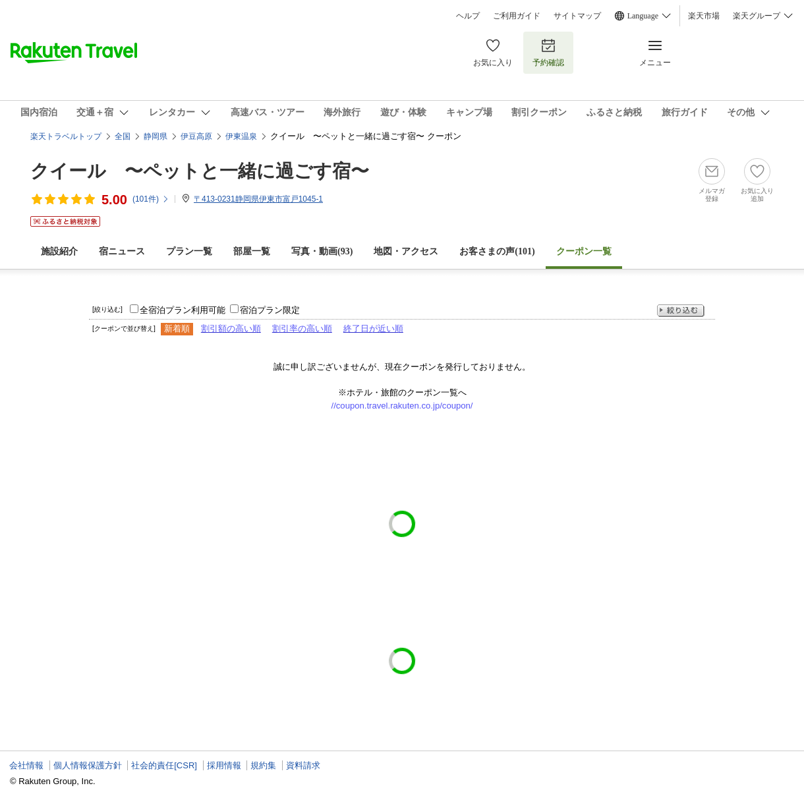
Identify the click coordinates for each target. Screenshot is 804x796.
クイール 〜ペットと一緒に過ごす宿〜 (199, 171)
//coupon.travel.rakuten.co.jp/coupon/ (402, 406)
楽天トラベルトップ (65, 136)
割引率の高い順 (302, 328)
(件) (150, 199)
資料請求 (303, 765)
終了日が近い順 (373, 328)
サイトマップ (577, 15)
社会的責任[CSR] (164, 765)
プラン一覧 (189, 251)
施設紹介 (59, 251)
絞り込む (680, 310)
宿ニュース (122, 251)
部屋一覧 (251, 251)
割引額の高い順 (231, 328)
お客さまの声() (496, 251)
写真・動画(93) (322, 251)
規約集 (263, 765)
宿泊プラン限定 (270, 310)
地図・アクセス (406, 251)
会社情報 (26, 765)
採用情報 (224, 765)
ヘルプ (468, 15)
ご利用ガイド (516, 15)
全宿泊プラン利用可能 (182, 310)
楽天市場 (704, 15)
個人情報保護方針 (87, 765)
